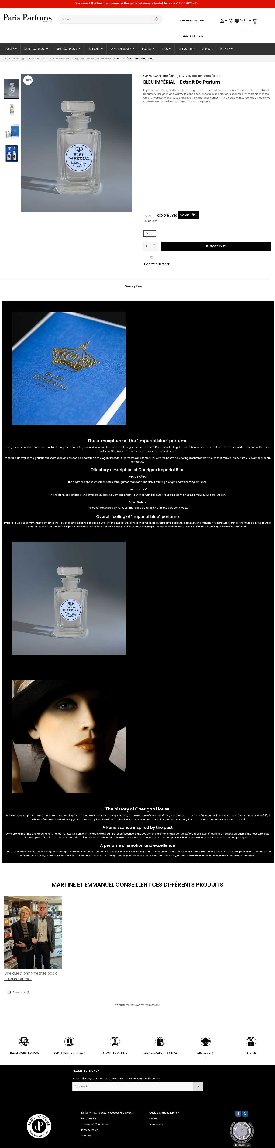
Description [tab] (133, 286)
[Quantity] (150, 246)
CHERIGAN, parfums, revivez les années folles (182, 76)
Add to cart (216, 246)
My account (156, 1124)
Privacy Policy (89, 1130)
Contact (154, 1118)
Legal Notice (88, 1118)
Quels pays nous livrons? (164, 1113)
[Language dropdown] (243, 20)
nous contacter (18, 979)
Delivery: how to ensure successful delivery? (107, 1113)
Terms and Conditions (94, 1124)
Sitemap (86, 1135)
